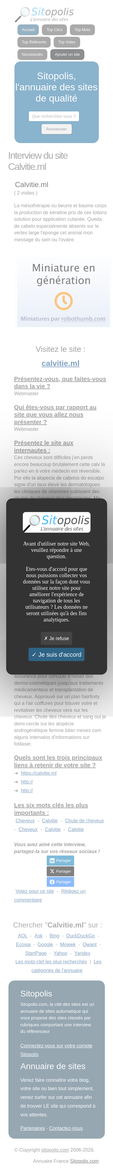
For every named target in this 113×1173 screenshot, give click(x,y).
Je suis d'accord (56, 654)
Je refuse (56, 638)
